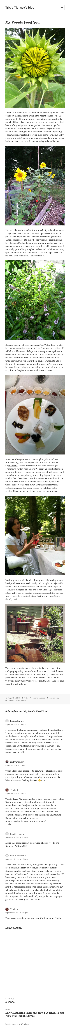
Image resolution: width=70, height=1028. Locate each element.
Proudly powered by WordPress (17, 1024)
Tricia (26, 698)
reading (23, 700)
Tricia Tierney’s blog (19, 7)
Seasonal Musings (38, 698)
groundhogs (9, 700)
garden (55, 698)
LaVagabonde (17, 721)
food (50, 698)
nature (17, 700)
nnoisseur (12, 465)
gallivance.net (17, 761)
